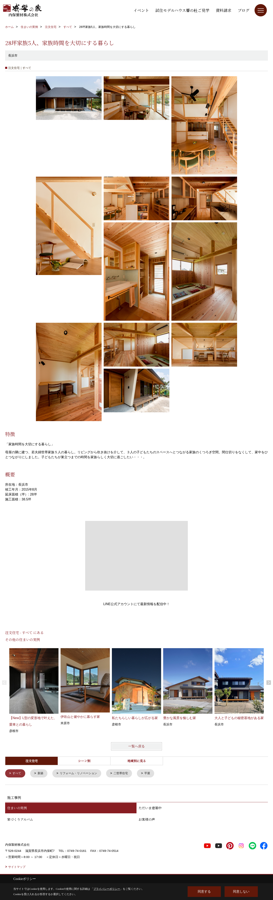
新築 (41, 773)
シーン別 (84, 761)
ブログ (243, 10)
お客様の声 (147, 819)
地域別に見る (136, 761)
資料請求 (223, 10)
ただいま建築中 (150, 808)
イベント (141, 10)
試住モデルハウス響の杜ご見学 (182, 10)
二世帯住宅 (125, 773)
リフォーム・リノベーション (81, 773)
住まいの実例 (17, 808)
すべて (17, 773)
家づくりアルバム (20, 819)
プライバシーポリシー (106, 888)
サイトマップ (16, 867)
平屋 (153, 773)
